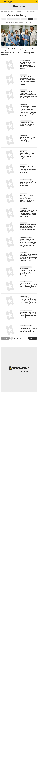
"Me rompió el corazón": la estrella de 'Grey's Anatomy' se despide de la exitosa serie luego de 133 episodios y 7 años (28, 257)
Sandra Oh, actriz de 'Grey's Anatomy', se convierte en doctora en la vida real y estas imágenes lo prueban (28, 169)
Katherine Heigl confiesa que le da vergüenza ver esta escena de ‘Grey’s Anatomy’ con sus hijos (28, 227)
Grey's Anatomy (26, 11)
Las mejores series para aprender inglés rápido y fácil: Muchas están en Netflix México (28, 183)
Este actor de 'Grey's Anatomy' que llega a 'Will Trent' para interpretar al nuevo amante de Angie (28, 286)
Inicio (2, 11)
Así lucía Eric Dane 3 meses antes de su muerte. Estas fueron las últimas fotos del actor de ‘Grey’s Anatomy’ (28, 95)
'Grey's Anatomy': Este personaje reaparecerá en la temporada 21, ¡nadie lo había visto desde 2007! (28, 329)
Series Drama (19, 11)
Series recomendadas (12, 11)
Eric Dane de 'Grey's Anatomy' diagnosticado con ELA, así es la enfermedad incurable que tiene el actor (28, 198)
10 (20, 341)
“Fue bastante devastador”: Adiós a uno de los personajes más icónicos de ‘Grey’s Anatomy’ (28, 272)
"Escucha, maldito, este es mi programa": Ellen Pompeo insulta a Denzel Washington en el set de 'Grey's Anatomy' (28, 213)
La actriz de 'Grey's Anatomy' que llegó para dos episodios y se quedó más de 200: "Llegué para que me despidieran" (28, 301)
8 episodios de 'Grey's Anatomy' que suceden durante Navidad (27, 124)
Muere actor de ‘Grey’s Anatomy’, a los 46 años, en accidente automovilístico (28, 140)
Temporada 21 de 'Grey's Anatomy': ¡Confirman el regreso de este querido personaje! (28, 315)
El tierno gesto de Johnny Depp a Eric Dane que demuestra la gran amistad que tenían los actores (28, 65)
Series (5, 11)
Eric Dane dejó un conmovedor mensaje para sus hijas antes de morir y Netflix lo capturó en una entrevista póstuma (28, 80)
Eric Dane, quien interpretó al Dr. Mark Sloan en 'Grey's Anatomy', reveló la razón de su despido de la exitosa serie (28, 155)
